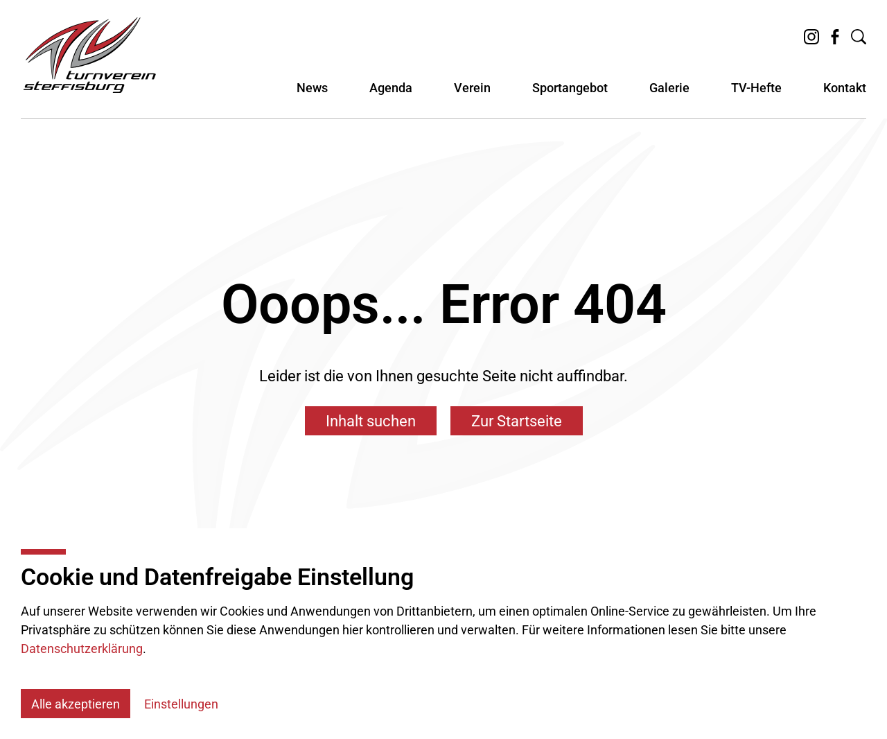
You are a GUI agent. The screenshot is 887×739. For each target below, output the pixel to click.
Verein (472, 96)
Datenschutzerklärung (82, 648)
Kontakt (844, 96)
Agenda (390, 96)
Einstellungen (181, 704)
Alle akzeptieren (75, 704)
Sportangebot (570, 96)
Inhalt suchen (371, 421)
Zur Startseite (516, 421)
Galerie (669, 96)
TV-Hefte (756, 96)
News (312, 96)
